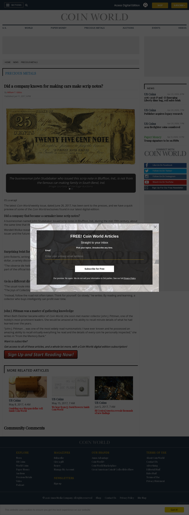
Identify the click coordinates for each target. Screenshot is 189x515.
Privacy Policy (130, 278)
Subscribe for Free (95, 269)
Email (48, 250)
